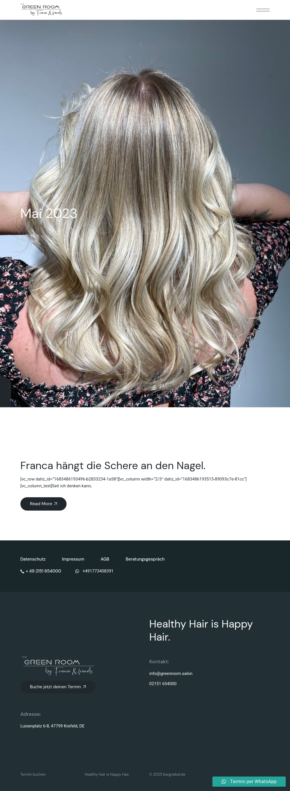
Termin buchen (33, 774)
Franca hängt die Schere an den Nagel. (113, 465)
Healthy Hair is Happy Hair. (107, 774)
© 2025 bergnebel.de (167, 774)
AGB (105, 559)
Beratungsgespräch (145, 559)
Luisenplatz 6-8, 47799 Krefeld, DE (52, 726)
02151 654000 (162, 684)
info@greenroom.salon (170, 673)
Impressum (73, 559)
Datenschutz (33, 559)
